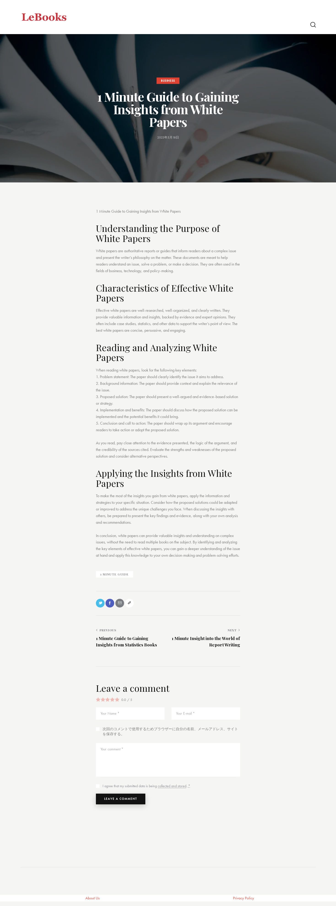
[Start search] (313, 25)
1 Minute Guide (114, 574)
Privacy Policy (244, 902)
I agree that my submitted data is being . (146, 788)
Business (168, 81)
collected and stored (172, 788)
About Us (92, 902)
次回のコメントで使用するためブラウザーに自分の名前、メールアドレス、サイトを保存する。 (170, 733)
